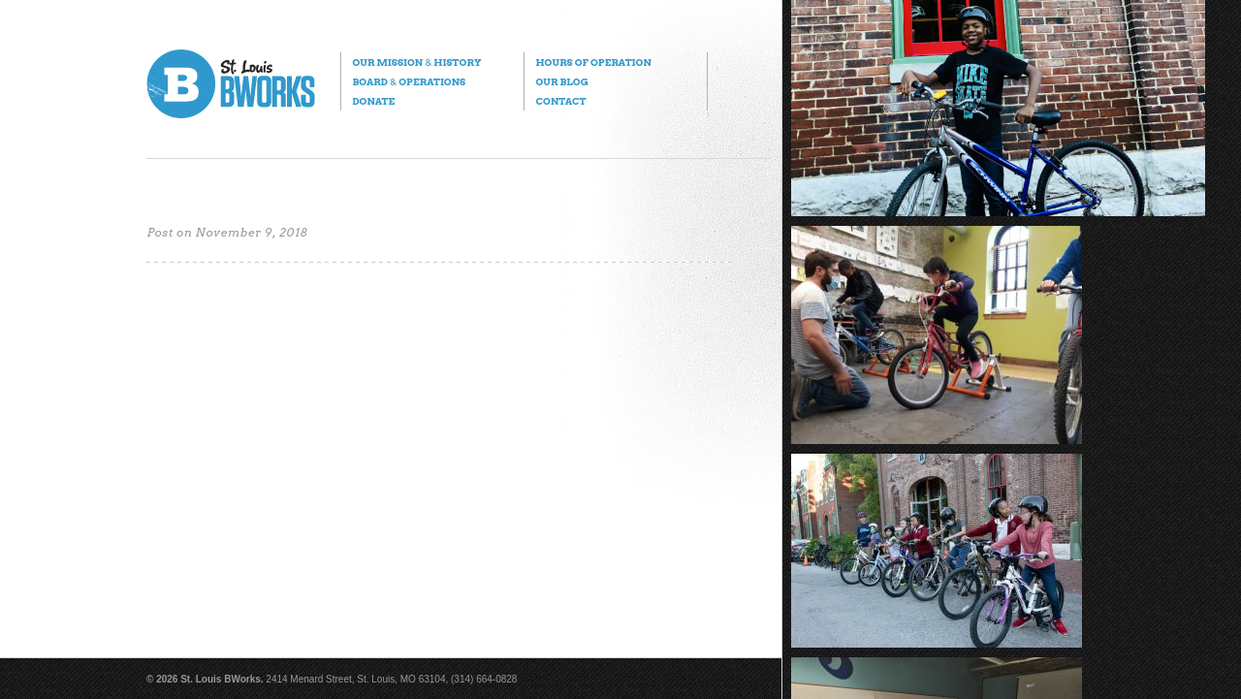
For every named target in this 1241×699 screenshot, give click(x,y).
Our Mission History (416, 62)
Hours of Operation (593, 62)
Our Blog (561, 81)
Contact (560, 101)
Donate (373, 101)
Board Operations (408, 81)
